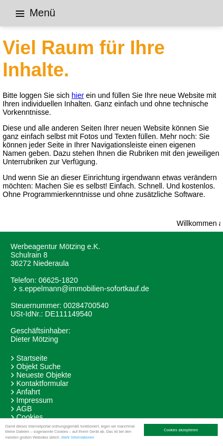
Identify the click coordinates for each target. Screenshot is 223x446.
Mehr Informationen (77, 437)
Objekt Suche (38, 366)
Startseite (31, 358)
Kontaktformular (42, 383)
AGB (24, 408)
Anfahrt (28, 392)
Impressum (34, 400)
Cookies (29, 417)
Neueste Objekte (43, 375)
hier (78, 95)
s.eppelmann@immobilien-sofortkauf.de (84, 288)
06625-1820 (58, 280)
